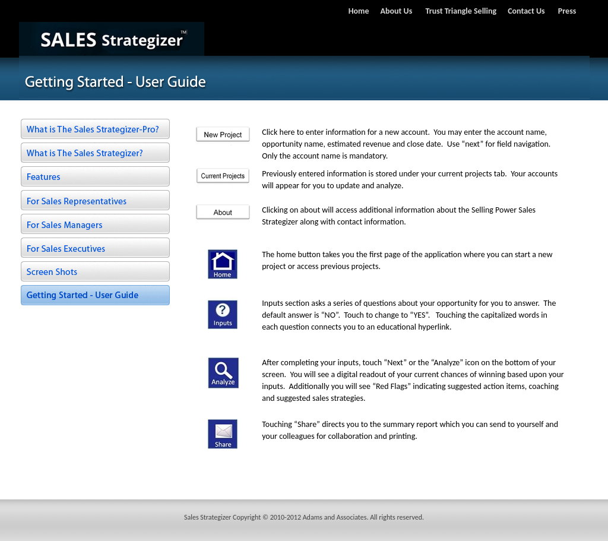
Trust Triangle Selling (461, 11)
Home (359, 11)
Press (567, 11)
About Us (397, 11)
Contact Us (526, 11)
